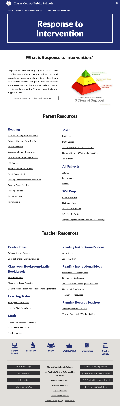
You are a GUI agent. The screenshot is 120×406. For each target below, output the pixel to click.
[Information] (23, 380)
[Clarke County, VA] (23, 387)
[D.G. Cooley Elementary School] (96, 380)
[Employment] (23, 373)
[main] (60, 10)
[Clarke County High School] (96, 366)
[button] (3, 3)
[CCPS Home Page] (23, 366)
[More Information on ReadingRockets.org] (33, 98)
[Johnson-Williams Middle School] (96, 373)
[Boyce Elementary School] (96, 387)
